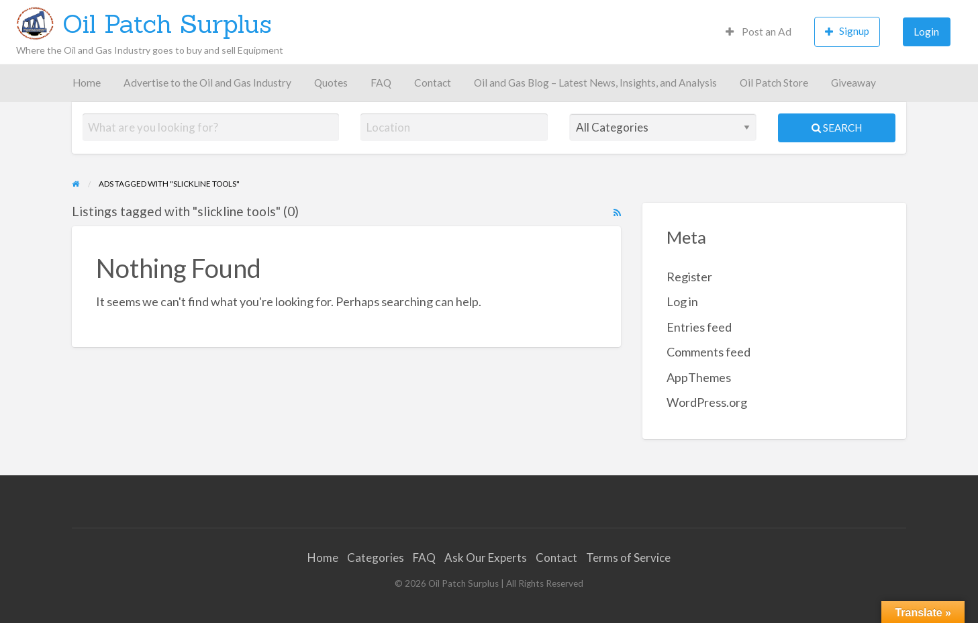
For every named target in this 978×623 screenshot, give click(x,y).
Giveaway (853, 83)
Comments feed (708, 351)
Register (689, 276)
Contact (432, 83)
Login (926, 32)
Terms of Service (628, 557)
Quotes (331, 83)
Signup (847, 31)
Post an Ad (758, 32)
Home (86, 83)
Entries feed (699, 327)
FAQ (381, 83)
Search (837, 128)
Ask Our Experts (485, 557)
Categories (375, 557)
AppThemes (699, 377)
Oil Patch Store (774, 83)
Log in (682, 301)
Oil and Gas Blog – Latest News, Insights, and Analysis (595, 83)
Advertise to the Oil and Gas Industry (207, 83)
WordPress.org (707, 402)
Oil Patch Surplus (167, 23)
